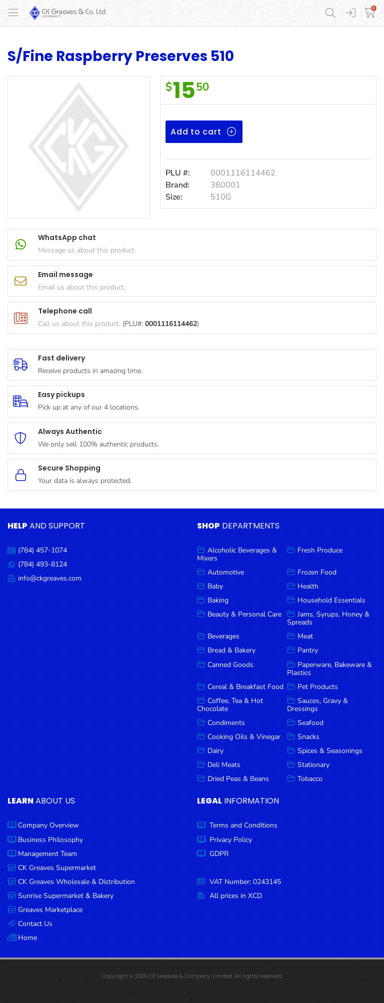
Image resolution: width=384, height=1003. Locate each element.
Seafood (311, 723)
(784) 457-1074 (42, 550)
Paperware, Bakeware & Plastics (329, 669)
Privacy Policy (231, 839)
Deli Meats (224, 765)
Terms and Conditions (244, 825)
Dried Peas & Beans (238, 779)
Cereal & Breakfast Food (246, 687)
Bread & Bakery (232, 650)
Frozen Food (317, 572)
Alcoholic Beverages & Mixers (237, 554)
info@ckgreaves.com (50, 578)
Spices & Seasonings (330, 751)
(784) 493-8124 (42, 564)
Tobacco (310, 779)
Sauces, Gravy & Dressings (317, 705)
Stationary (314, 765)
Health (308, 586)
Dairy (216, 751)
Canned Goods (231, 665)
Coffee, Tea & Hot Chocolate (230, 705)
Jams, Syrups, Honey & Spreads (328, 618)
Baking (218, 600)
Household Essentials (332, 600)
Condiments (226, 723)
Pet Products (318, 687)
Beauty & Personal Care (245, 614)
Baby (215, 586)
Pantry (308, 650)
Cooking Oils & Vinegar (244, 737)
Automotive (226, 572)
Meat (305, 636)
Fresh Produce (320, 550)
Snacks (309, 737)
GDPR (219, 853)
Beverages (224, 636)
